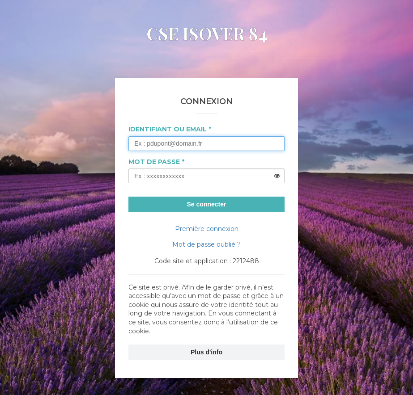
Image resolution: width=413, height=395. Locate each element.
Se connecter (206, 204)
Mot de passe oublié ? (206, 244)
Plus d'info (206, 352)
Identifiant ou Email (167, 129)
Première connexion (206, 229)
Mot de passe (154, 162)
